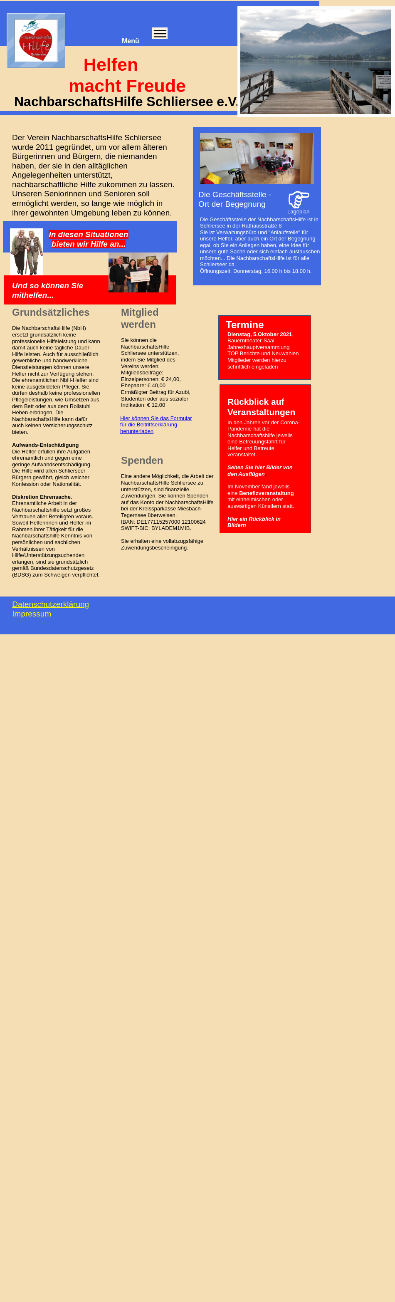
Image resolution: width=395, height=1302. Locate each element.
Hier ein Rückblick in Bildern (254, 522)
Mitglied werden (140, 318)
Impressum (31, 613)
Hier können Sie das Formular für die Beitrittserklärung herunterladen (156, 424)
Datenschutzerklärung (50, 604)
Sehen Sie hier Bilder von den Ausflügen (260, 470)
